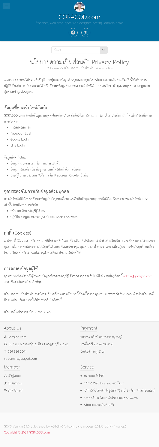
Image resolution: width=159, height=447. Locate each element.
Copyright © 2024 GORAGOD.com (27, 433)
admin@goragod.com (137, 276)
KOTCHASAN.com (63, 427)
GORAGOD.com (79, 17)
